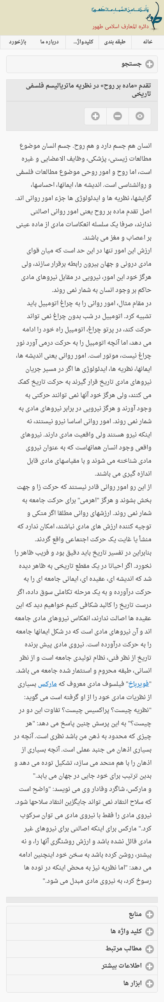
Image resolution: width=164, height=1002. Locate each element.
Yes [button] (95, 116)
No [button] (117, 116)
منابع (103, 914)
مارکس (47, 684)
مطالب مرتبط (91, 949)
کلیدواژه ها (81, 42)
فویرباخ (138, 684)
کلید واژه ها (94, 932)
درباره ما (49, 42)
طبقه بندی (115, 42)
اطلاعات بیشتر (90, 966)
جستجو (99, 64)
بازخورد (17, 42)
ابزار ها (100, 983)
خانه (148, 42)
